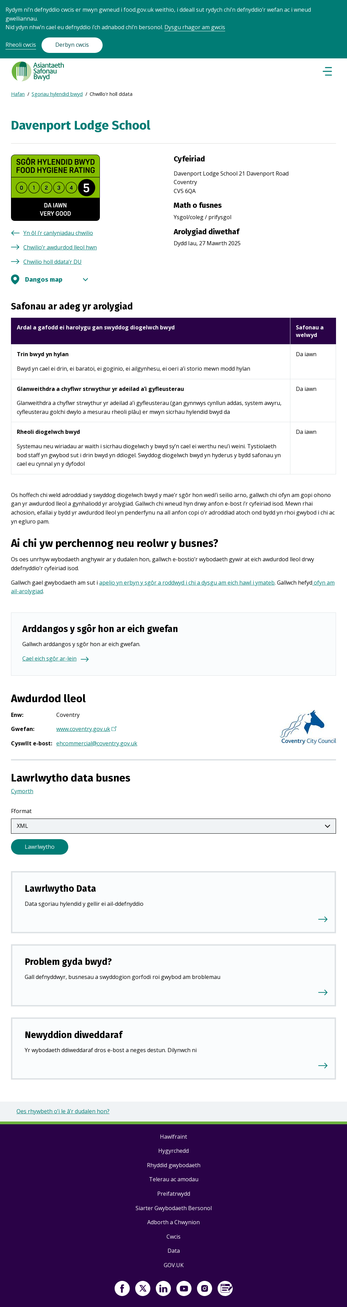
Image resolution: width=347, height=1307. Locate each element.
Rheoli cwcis (20, 44)
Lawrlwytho (40, 846)
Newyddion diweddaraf (73, 1034)
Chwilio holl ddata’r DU (52, 262)
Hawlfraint (173, 1136)
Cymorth (22, 791)
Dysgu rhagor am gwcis (194, 27)
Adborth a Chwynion (173, 1222)
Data (173, 1250)
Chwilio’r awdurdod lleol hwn (60, 247)
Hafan (18, 94)
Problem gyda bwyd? (68, 961)
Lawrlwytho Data (60, 888)
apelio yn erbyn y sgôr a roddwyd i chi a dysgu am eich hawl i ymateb (187, 582)
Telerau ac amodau (173, 1179)
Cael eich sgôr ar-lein (49, 658)
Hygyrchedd (173, 1150)
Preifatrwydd (173, 1193)
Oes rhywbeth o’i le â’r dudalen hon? (62, 1111)
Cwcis (173, 1236)
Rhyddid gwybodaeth (173, 1165)
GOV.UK (174, 1265)
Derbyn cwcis (72, 44)
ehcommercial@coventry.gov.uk (96, 743)
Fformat (21, 811)
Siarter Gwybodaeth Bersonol (174, 1208)
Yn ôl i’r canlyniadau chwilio (58, 233)
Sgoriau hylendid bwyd (57, 94)
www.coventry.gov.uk (85, 729)
